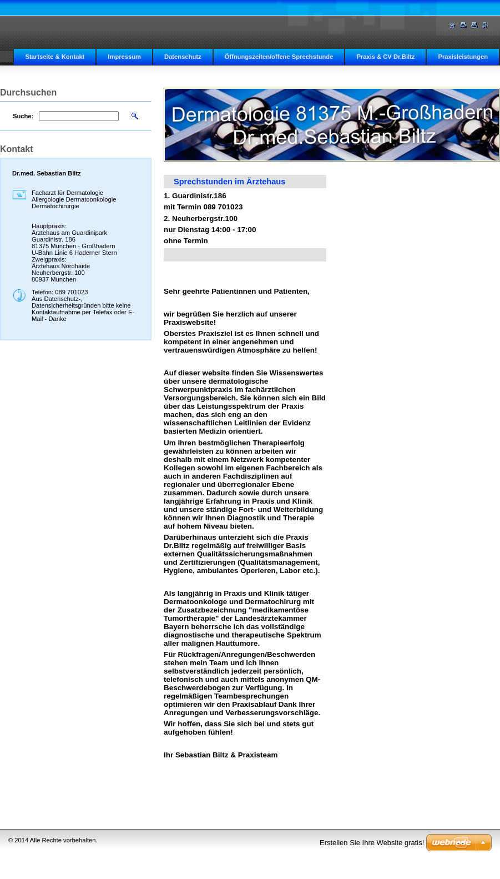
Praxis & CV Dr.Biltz (385, 56)
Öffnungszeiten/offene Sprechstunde (279, 56)
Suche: (23, 116)
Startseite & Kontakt (54, 56)
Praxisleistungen (463, 56)
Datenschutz (182, 56)
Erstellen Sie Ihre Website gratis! (372, 842)
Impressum (124, 56)
